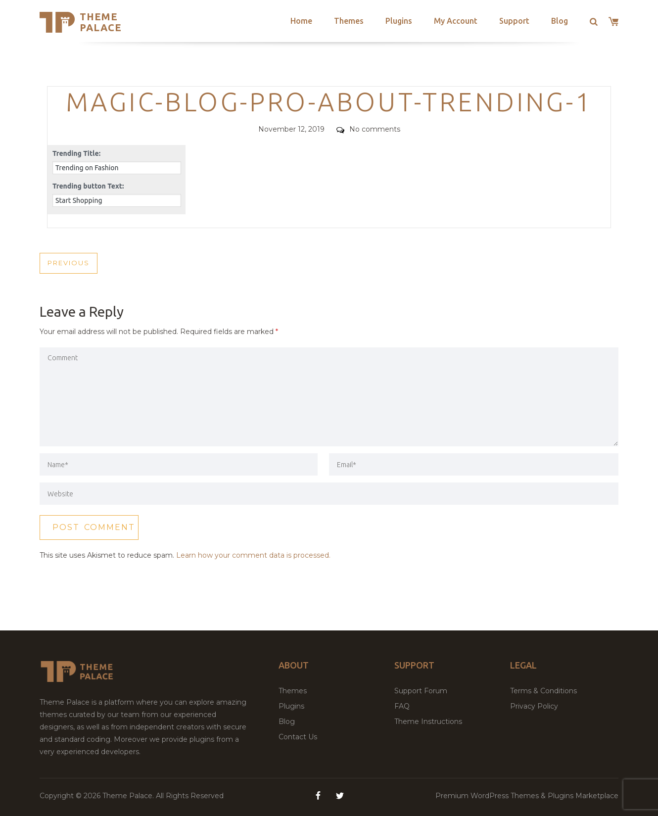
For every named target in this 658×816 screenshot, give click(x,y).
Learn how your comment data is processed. (253, 555)
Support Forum (420, 690)
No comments (368, 129)
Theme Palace (101, 22)
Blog (559, 20)
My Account (455, 20)
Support (514, 20)
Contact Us (298, 736)
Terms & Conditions (543, 690)
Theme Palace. (129, 795)
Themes (349, 20)
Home (301, 20)
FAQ (402, 706)
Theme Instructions (428, 721)
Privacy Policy (534, 706)
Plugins (398, 20)
